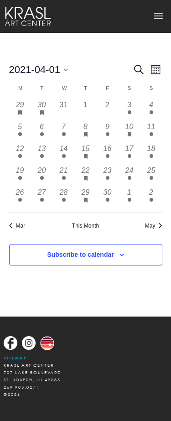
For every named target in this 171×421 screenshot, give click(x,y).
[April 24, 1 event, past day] (129, 176)
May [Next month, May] (153, 226)
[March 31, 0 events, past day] (64, 110)
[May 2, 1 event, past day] (151, 198)
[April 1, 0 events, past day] (86, 110)
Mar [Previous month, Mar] (17, 226)
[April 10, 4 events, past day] (129, 132)
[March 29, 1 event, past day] (20, 110)
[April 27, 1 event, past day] (42, 198)
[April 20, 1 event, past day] (42, 176)
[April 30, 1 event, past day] (108, 198)
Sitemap (15, 357)
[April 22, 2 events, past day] (86, 176)
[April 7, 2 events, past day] (64, 132)
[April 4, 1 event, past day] (151, 110)
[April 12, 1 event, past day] (20, 154)
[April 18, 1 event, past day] (151, 154)
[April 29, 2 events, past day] (86, 198)
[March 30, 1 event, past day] (42, 110)
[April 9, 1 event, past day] (108, 132)
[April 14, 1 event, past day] (64, 154)
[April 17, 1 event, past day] (129, 154)
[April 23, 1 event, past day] (108, 176)
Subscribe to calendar (80, 254)
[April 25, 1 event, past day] (151, 176)
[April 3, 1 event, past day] (129, 110)
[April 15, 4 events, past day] (86, 154)
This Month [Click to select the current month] (85, 226)
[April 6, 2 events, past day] (42, 132)
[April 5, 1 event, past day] (20, 132)
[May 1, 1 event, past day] (129, 198)
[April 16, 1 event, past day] (108, 154)
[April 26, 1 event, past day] (20, 198)
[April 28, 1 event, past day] (64, 198)
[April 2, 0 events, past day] (108, 110)
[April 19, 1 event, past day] (20, 176)
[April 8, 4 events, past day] (86, 132)
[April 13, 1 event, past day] (42, 154)
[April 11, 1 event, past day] (151, 132)
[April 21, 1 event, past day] (64, 176)
